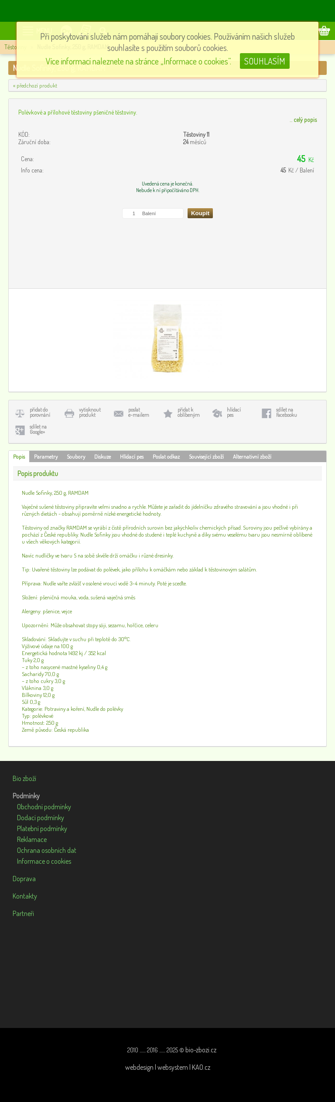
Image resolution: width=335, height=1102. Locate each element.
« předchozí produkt (35, 85)
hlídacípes (234, 412)
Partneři (23, 913)
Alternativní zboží (252, 456)
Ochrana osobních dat (46, 850)
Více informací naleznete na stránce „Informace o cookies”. (138, 61)
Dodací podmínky (40, 817)
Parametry (46, 456)
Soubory (76, 456)
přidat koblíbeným (189, 412)
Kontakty (25, 896)
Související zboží (206, 456)
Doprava (24, 878)
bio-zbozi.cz (200, 1049)
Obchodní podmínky (44, 806)
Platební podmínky (42, 828)
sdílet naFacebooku (286, 412)
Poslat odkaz (166, 456)
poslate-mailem (138, 412)
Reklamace (32, 839)
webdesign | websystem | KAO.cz (167, 1067)
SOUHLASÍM (264, 61)
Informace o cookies (44, 861)
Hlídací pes (132, 456)
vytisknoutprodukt (90, 412)
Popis (19, 456)
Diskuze (102, 456)
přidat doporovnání (40, 412)
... (303, 119)
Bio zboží (24, 778)
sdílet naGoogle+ (38, 429)
